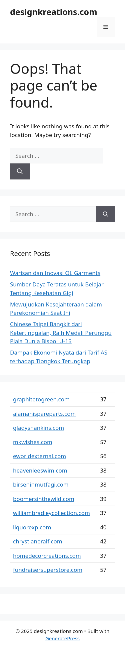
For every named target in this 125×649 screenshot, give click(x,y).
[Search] (20, 171)
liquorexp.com (32, 527)
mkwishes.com (32, 442)
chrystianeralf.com (37, 541)
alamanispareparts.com (44, 413)
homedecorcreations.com (47, 555)
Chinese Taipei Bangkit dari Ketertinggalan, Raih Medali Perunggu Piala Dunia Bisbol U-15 (61, 332)
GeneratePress (62, 638)
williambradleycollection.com (51, 513)
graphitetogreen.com (41, 399)
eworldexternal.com (39, 456)
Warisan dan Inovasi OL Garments (55, 273)
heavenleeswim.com (40, 470)
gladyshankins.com (38, 427)
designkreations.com (53, 11)
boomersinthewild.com (43, 499)
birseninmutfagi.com (41, 484)
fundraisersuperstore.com (47, 569)
